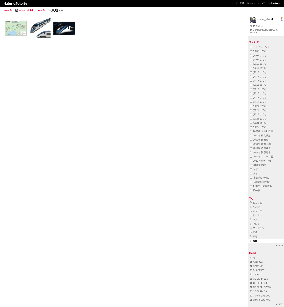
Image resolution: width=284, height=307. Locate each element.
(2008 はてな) (259, 55)
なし (254, 257)
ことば (255, 207)
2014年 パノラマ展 (261, 156)
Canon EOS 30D (260, 295)
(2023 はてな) (259, 118)
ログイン (251, 3)
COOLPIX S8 (258, 291)
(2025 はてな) (259, 127)
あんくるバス (258, 202)
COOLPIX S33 (259, 283)
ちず (254, 169)
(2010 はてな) (259, 63)
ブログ (255, 223)
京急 (253, 236)
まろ (254, 173)
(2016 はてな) (259, 89)
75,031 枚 (256, 26)
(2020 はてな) (259, 106)
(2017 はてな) (259, 93)
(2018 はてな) (259, 97)
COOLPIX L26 (259, 278)
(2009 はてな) (259, 59)
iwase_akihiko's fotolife (30, 10)
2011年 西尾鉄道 (260, 148)
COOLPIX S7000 (260, 287)
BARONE (256, 266)
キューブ (256, 211)
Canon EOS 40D (260, 299)
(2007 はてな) (259, 51)
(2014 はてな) (259, 80)
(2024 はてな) (259, 122)
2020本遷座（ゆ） (261, 160)
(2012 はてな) (259, 72)
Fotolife (8, 10)
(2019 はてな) (259, 101)
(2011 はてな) (259, 68)
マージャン (257, 228)
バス (253, 219)
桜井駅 (255, 190)
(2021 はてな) (259, 110)
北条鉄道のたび (260, 177)
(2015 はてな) (259, 84)
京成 (253, 241)
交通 (253, 232)
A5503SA (256, 261)
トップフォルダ (260, 47)
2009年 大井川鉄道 (261, 131)
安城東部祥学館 (260, 182)
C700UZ (256, 274)
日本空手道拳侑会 (261, 186)
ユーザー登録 (237, 3)
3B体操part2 (258, 165)
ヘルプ (261, 3)
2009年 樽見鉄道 (260, 135)
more (279, 245)
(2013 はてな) (259, 76)
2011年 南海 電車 (260, 144)
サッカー (256, 215)
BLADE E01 (257, 270)
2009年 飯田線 (259, 139)
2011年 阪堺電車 (260, 152)
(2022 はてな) (259, 114)
